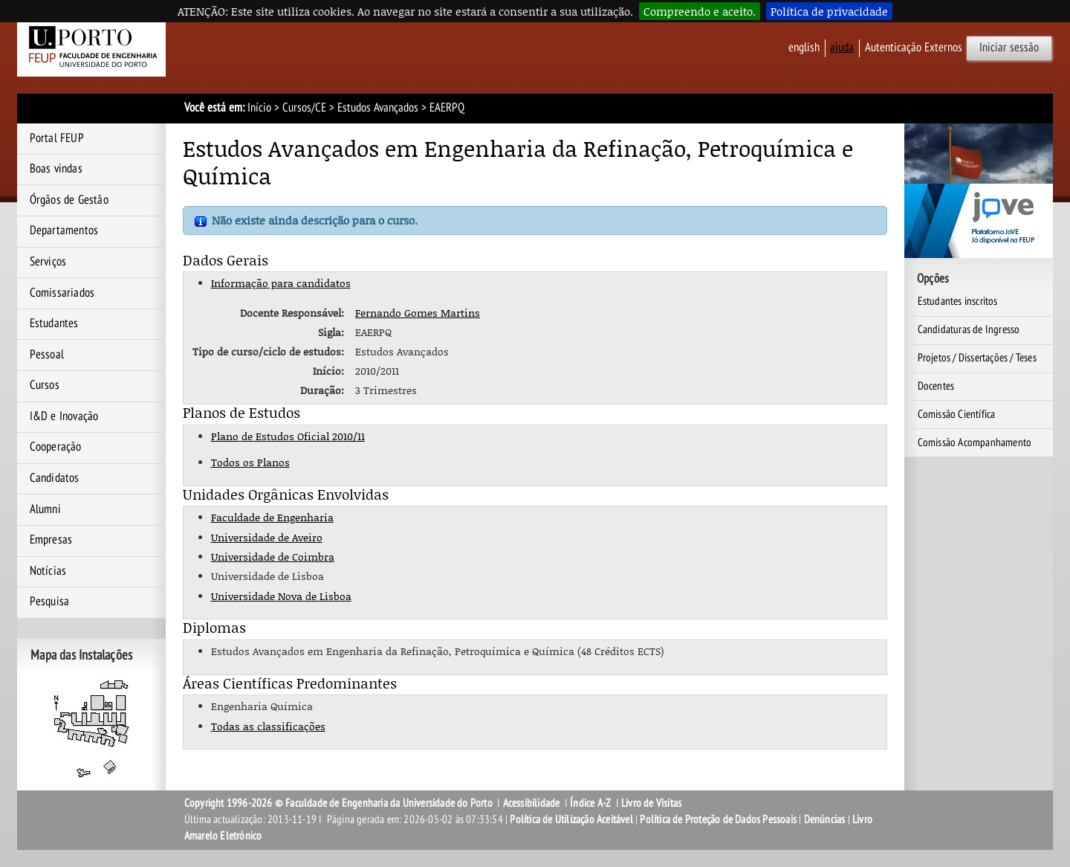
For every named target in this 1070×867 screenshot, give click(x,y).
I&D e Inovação (64, 416)
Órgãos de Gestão (69, 200)
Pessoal (47, 354)
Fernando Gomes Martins (417, 313)
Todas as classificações (268, 726)
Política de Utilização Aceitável (571, 819)
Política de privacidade (829, 11)
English (804, 47)
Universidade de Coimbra (272, 556)
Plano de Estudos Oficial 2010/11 (288, 436)
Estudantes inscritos (958, 301)
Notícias (48, 571)
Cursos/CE (304, 107)
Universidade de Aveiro (266, 537)
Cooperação (56, 446)
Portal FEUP (57, 138)
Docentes (936, 386)
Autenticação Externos (913, 47)
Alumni (45, 509)
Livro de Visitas (651, 803)
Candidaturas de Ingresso (969, 329)
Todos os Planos (250, 462)
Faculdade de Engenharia (272, 517)
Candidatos (55, 478)
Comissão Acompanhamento (975, 442)
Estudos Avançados (377, 107)
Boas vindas (56, 168)
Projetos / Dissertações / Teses (977, 357)
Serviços (48, 261)
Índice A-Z (590, 803)
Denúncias (825, 819)
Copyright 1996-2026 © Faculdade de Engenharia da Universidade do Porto (338, 803)
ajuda (842, 47)
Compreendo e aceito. (699, 11)
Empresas (51, 539)
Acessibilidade (531, 803)
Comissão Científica (957, 414)
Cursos (44, 385)
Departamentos (64, 230)
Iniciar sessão (1009, 47)
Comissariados (62, 293)
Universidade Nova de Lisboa (281, 596)
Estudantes (54, 323)
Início (259, 107)
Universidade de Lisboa (267, 576)
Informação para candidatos (281, 283)
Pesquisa (50, 601)
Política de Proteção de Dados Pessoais (718, 819)
